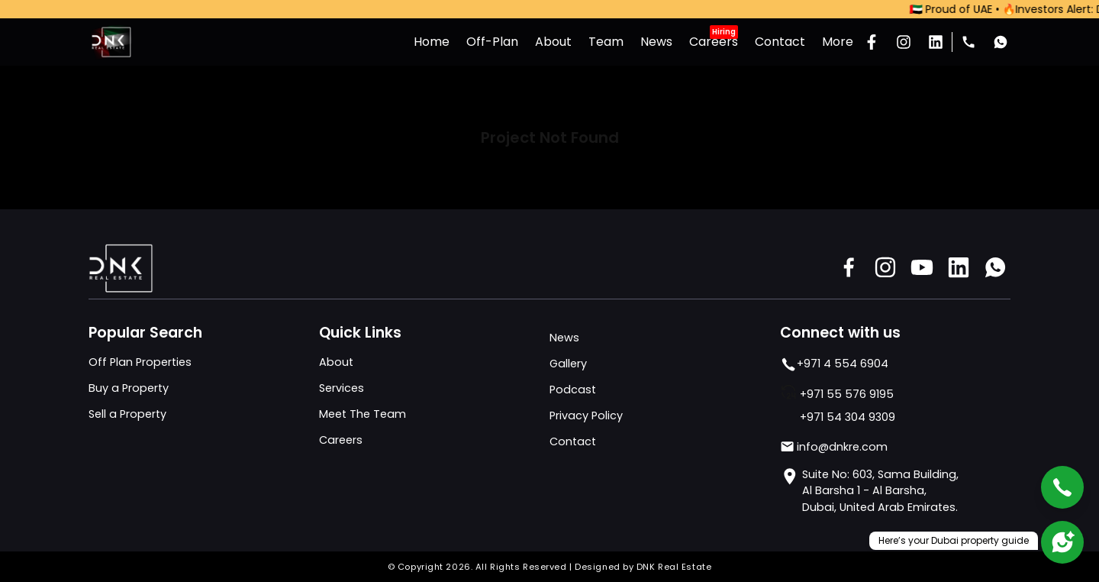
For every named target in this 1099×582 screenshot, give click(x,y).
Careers (341, 440)
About (336, 362)
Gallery (568, 363)
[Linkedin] (958, 267)
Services (341, 388)
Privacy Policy (586, 415)
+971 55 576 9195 (847, 394)
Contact (573, 441)
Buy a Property (129, 388)
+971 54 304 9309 (847, 417)
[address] (895, 491)
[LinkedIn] (935, 42)
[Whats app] (1000, 42)
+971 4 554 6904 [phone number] (834, 364)
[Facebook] (871, 42)
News (564, 337)
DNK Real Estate (674, 567)
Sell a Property (127, 414)
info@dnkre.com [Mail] (834, 446)
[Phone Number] (968, 42)
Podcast (573, 389)
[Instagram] (903, 42)
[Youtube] (922, 267)
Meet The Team (362, 414)
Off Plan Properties (140, 362)
